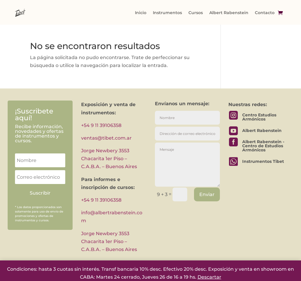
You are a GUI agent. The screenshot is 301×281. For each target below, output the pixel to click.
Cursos (195, 12)
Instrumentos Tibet (263, 161)
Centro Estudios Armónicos (259, 117)
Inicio (140, 12)
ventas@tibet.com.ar (106, 138)
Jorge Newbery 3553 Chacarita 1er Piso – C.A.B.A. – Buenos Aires (109, 158)
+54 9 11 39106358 (101, 125)
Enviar (207, 194)
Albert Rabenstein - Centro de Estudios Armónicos (263, 146)
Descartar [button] (209, 277)
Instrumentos (167, 12)
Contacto (265, 12)
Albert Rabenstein (228, 12)
